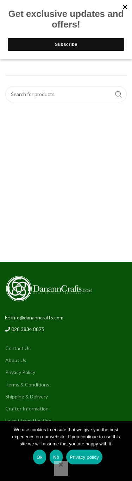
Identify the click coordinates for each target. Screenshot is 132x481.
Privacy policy (84, 457)
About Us (15, 360)
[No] (61, 468)
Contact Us (18, 348)
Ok (40, 457)
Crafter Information (27, 408)
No (56, 457)
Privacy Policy (20, 372)
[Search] (66, 94)
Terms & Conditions (27, 384)
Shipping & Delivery (26, 396)
